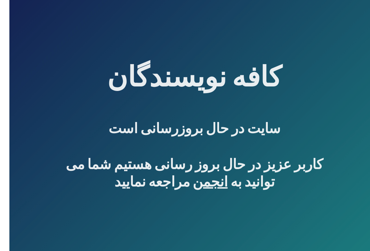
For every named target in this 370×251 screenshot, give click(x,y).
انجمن (200, 181)
